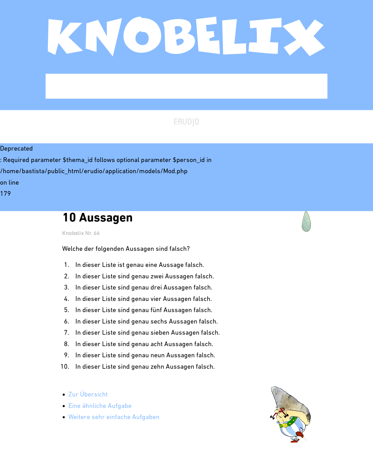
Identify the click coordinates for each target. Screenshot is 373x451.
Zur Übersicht (88, 395)
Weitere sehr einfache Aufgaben (114, 417)
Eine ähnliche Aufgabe (100, 406)
